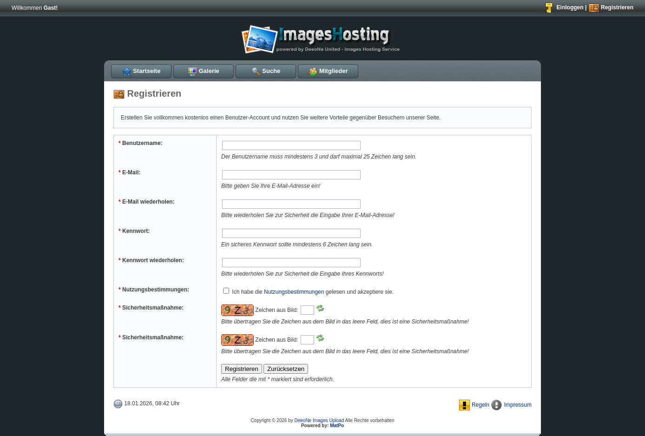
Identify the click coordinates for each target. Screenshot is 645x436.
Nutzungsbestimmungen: (153, 289)
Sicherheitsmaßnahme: (151, 307)
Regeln (474, 405)
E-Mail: (129, 172)
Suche (266, 70)
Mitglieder (328, 70)
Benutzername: (140, 143)
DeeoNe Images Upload (319, 420)
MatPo (337, 425)
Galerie (203, 70)
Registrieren (610, 7)
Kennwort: (134, 231)
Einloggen (563, 7)
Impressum (511, 405)
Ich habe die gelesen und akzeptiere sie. (308, 292)
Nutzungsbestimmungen (294, 292)
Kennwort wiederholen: (151, 260)
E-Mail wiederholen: (146, 201)
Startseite (141, 70)
